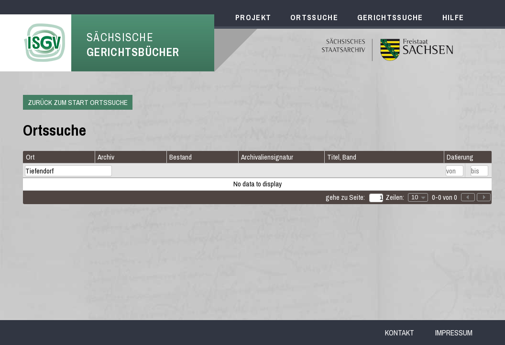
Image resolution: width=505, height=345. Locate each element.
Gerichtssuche (390, 17)
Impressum (453, 332)
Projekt (253, 17)
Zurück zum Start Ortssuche (78, 102)
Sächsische (133, 44)
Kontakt (399, 332)
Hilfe (453, 17)
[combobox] (418, 197)
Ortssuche (314, 17)
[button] (484, 197)
